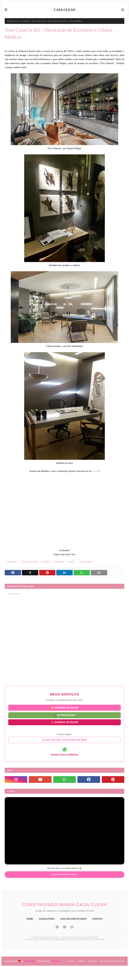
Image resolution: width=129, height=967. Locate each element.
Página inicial (12, 21)
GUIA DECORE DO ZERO (73, 919)
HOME (30, 919)
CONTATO (97, 919)
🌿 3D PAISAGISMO (64, 715)
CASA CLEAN (64, 10)
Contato (93, 961)
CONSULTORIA (47, 919)
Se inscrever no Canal (64, 874)
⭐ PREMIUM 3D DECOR (64, 707)
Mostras (71, 562)
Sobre (81, 961)
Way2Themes (30, 961)
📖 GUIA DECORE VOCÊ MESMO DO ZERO (64, 740)
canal (95, 471)
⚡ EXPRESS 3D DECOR (64, 722)
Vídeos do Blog (85, 562)
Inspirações (59, 562)
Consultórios (25, 21)
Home (71, 961)
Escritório (46, 562)
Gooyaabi (55, 961)
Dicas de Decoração (29, 562)
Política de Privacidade (112, 961)
